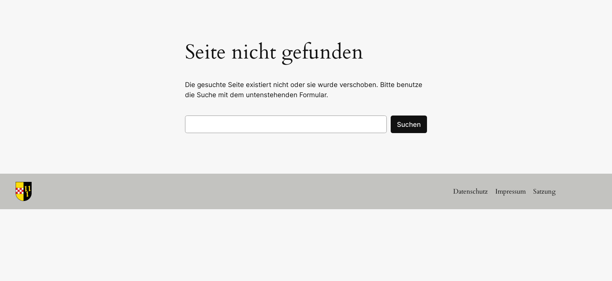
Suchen (409, 124)
